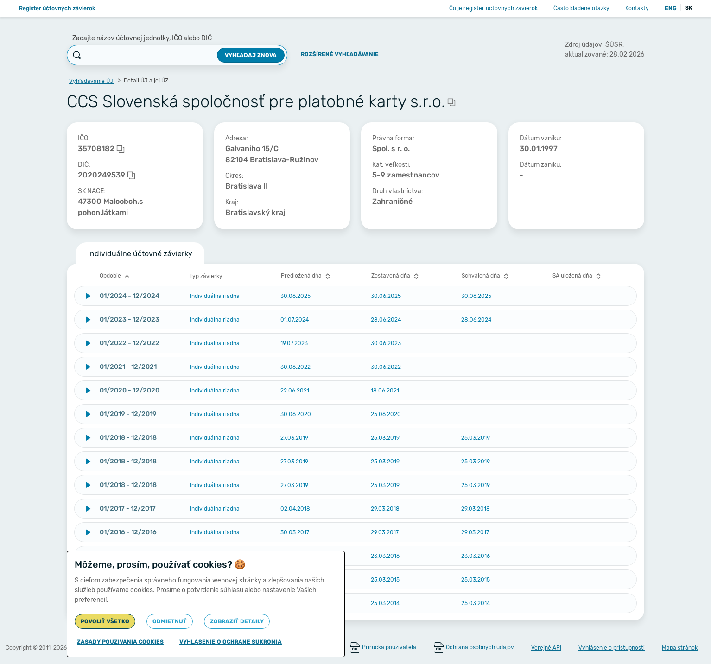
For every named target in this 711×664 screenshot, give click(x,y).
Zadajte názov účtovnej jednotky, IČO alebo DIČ (142, 38)
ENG (671, 8)
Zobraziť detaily (237, 621)
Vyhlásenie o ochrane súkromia (230, 642)
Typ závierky (206, 276)
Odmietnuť (169, 621)
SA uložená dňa (577, 276)
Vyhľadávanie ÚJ (91, 81)
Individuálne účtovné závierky (140, 253)
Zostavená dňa (396, 276)
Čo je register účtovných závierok (493, 8)
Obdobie (116, 276)
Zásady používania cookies (120, 642)
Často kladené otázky (581, 8)
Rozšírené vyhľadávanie (340, 54)
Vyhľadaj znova (251, 55)
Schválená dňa (486, 276)
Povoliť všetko (105, 621)
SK (688, 8)
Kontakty (637, 8)
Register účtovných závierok (57, 8)
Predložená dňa (306, 276)
